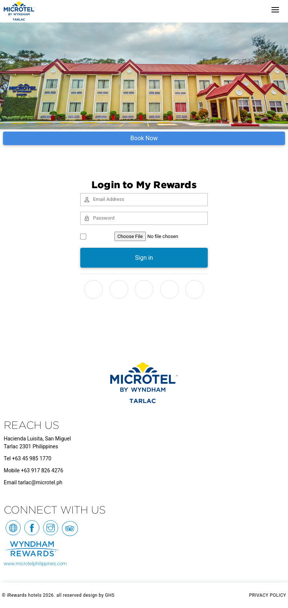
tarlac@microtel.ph (40, 482)
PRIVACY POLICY (267, 595)
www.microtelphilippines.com (35, 563)
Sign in (144, 257)
